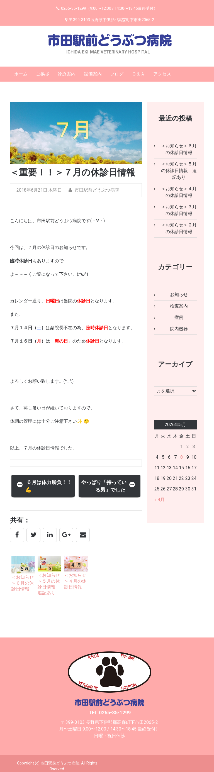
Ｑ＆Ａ (138, 74)
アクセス (162, 74)
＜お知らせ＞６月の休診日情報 (22, 583)
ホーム (21, 74)
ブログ (116, 74)
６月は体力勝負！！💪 (44, 486)
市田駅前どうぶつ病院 (94, 190)
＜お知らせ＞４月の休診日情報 (75, 581)
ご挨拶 (42, 74)
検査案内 (179, 306)
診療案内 (67, 74)
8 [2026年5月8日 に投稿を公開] (181, 457)
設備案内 (93, 74)
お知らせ (179, 294)
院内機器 (179, 328)
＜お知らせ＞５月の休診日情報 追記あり (179, 170)
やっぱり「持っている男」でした (108, 486)
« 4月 (159, 499)
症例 (178, 317)
